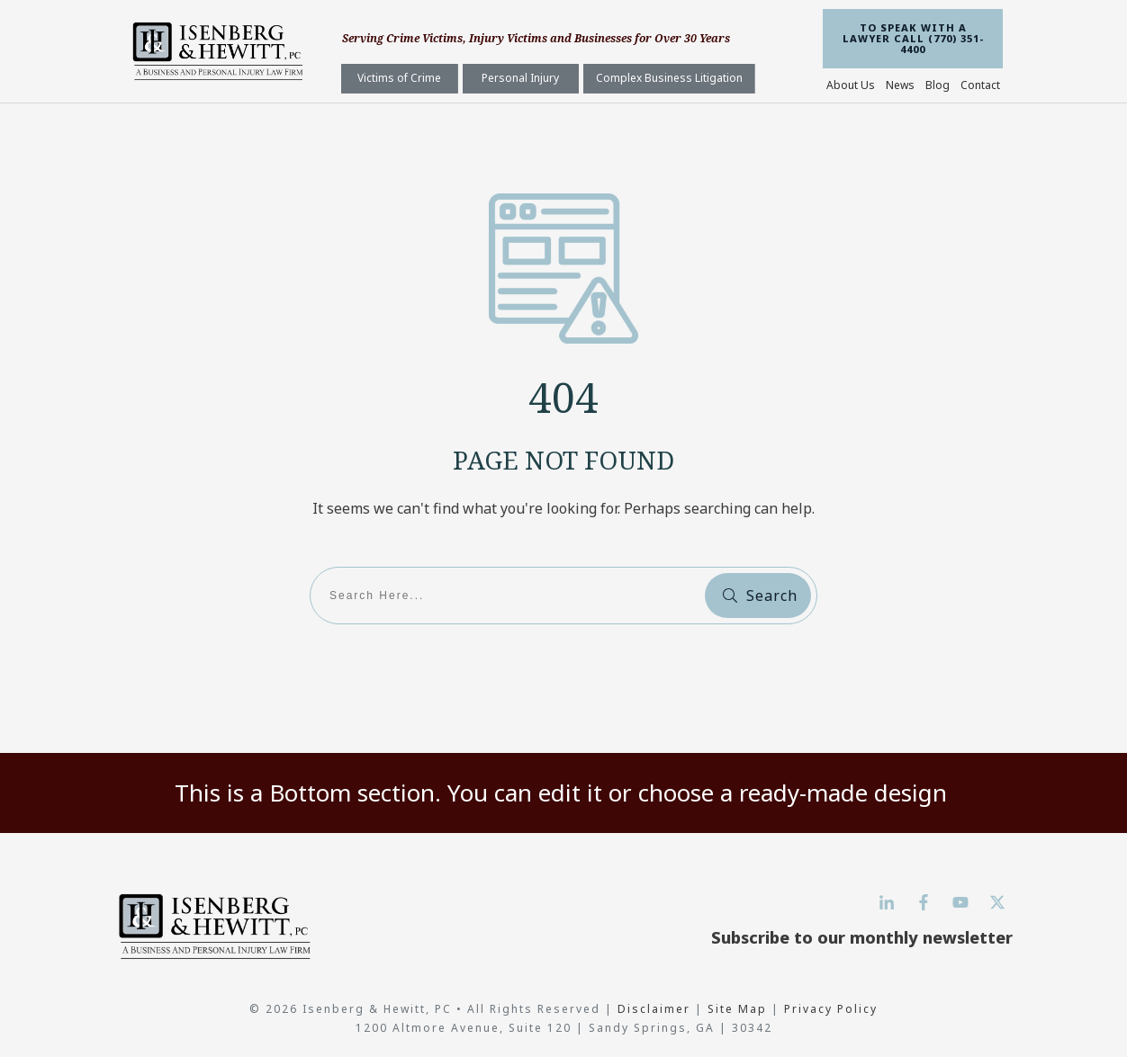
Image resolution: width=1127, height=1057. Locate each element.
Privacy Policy (831, 1009)
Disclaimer (656, 1009)
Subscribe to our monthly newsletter (862, 937)
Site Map (737, 1009)
